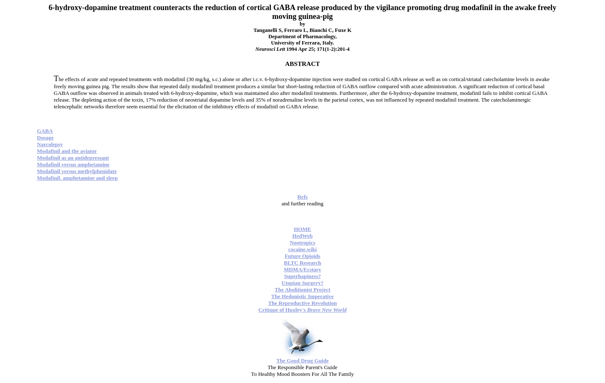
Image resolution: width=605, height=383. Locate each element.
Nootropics (302, 242)
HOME (302, 229)
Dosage (45, 137)
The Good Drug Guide (302, 360)
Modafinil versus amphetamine (73, 164)
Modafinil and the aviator (67, 151)
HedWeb (302, 236)
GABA (45, 131)
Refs (302, 197)
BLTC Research (302, 263)
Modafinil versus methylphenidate (77, 171)
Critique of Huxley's (302, 310)
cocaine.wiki (302, 249)
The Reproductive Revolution (302, 303)
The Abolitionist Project (303, 289)
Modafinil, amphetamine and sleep (77, 178)
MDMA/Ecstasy (302, 269)
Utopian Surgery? (302, 283)
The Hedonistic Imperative (302, 296)
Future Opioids (303, 256)
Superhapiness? (302, 276)
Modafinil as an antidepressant (73, 158)
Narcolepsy (50, 144)
